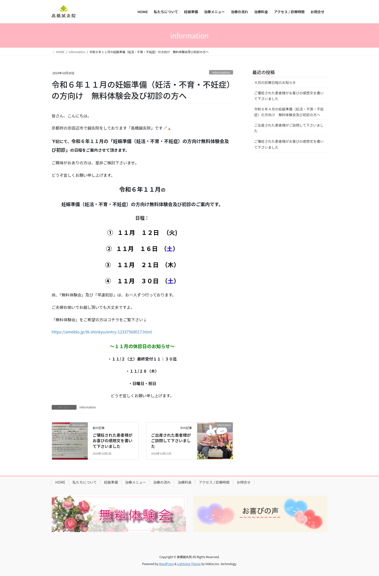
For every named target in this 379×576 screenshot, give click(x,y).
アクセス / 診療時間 (214, 482)
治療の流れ (161, 482)
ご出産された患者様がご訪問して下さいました (171, 440)
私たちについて (85, 482)
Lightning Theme (189, 564)
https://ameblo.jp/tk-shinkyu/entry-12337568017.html (102, 332)
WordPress (166, 564)
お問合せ (244, 482)
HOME (60, 482)
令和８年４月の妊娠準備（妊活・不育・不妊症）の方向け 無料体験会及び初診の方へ (289, 112)
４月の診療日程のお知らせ (275, 82)
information (221, 72)
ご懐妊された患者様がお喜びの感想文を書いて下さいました (112, 440)
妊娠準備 (111, 482)
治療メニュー (135, 482)
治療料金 (185, 482)
